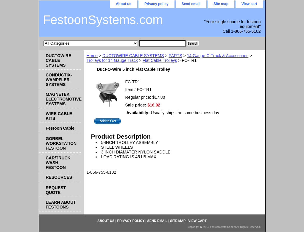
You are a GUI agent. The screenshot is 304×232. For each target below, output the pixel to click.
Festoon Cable (60, 128)
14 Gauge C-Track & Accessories (217, 55)
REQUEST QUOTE (56, 190)
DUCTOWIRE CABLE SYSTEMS (133, 55)
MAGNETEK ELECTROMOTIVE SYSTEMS (63, 99)
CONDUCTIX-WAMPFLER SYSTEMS (59, 80)
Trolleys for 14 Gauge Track (112, 60)
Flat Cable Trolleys (160, 60)
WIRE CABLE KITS (59, 116)
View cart (249, 4)
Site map (220, 4)
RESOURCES (59, 177)
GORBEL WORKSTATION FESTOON (61, 143)
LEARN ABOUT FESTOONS (61, 204)
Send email (191, 4)
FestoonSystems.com (103, 20)
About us (123, 4)
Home (92, 55)
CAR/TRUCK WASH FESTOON (58, 163)
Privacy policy (156, 4)
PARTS (175, 55)
